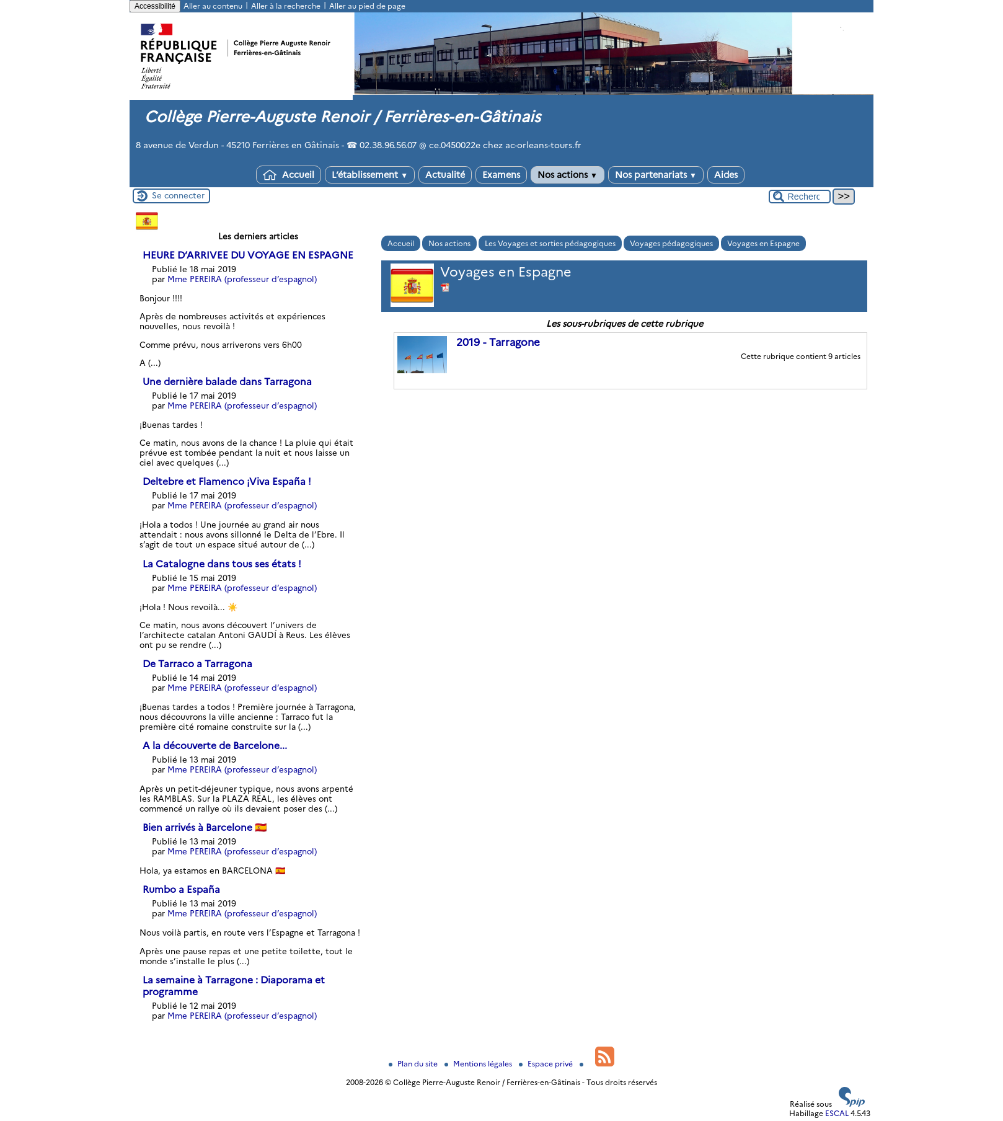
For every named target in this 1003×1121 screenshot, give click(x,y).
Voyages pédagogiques (671, 243)
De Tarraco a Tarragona (197, 664)
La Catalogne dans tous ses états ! (222, 564)
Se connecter (178, 195)
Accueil (288, 175)
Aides (726, 174)
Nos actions (567, 174)
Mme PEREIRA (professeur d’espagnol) (242, 279)
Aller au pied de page (367, 6)
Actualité (445, 174)
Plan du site (414, 1063)
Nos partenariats (656, 174)
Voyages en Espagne (763, 243)
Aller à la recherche (285, 6)
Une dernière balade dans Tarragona (227, 382)
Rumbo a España (181, 889)
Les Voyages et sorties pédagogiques (550, 243)
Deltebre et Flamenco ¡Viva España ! (227, 481)
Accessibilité (155, 6)
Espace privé (547, 1063)
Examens (501, 174)
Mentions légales (479, 1063)
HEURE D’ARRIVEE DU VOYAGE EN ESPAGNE (248, 255)
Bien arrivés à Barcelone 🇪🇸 (205, 827)
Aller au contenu (212, 6)
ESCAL (837, 1113)
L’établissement (370, 174)
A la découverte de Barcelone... (215, 745)
